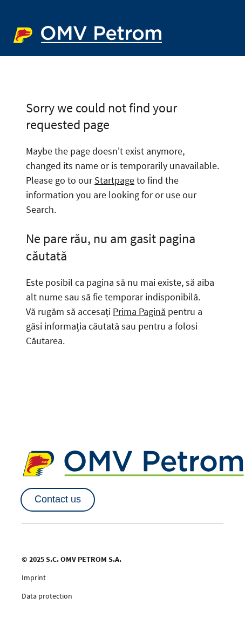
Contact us (58, 499)
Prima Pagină (139, 311)
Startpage (114, 180)
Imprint (34, 577)
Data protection (47, 596)
